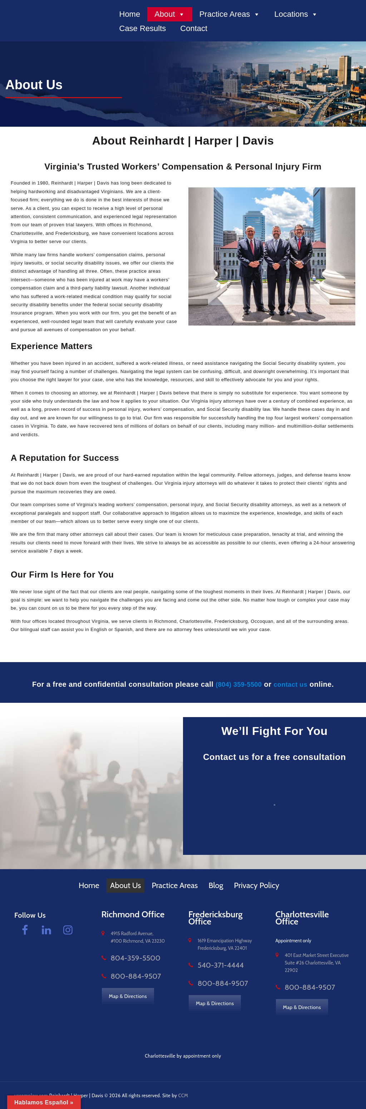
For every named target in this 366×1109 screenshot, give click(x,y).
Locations (296, 14)
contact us (293, 684)
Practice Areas (229, 14)
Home (129, 14)
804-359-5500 (127, 958)
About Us (125, 885)
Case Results (142, 28)
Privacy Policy (257, 885)
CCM (184, 1095)
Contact (193, 28)
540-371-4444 (212, 965)
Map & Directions (128, 995)
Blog (215, 885)
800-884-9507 (127, 975)
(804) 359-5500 (237, 684)
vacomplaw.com (31, 1095)
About (169, 14)
